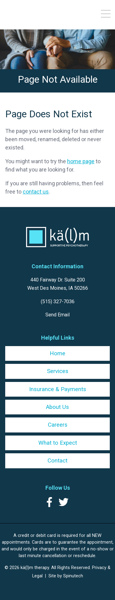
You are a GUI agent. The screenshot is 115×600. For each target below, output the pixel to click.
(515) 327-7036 (58, 301)
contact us (36, 191)
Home (57, 353)
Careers (57, 424)
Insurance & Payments (57, 389)
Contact (57, 460)
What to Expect (57, 443)
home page (80, 161)
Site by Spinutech (65, 576)
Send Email (57, 315)
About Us (57, 407)
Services (57, 371)
